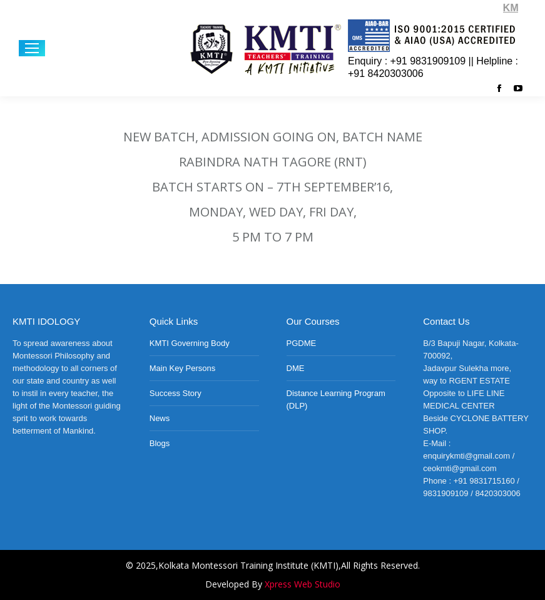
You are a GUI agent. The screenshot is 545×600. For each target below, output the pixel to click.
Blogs (160, 443)
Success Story (175, 393)
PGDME (302, 343)
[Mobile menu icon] (32, 48)
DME (296, 368)
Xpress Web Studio (302, 584)
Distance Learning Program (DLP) (336, 399)
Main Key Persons (183, 368)
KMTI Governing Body (190, 343)
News (160, 418)
